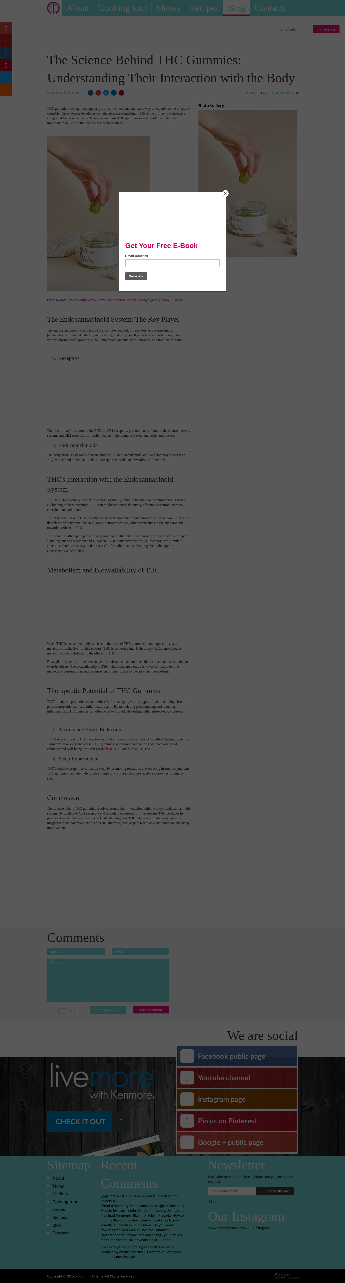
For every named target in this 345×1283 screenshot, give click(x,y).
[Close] (225, 193)
